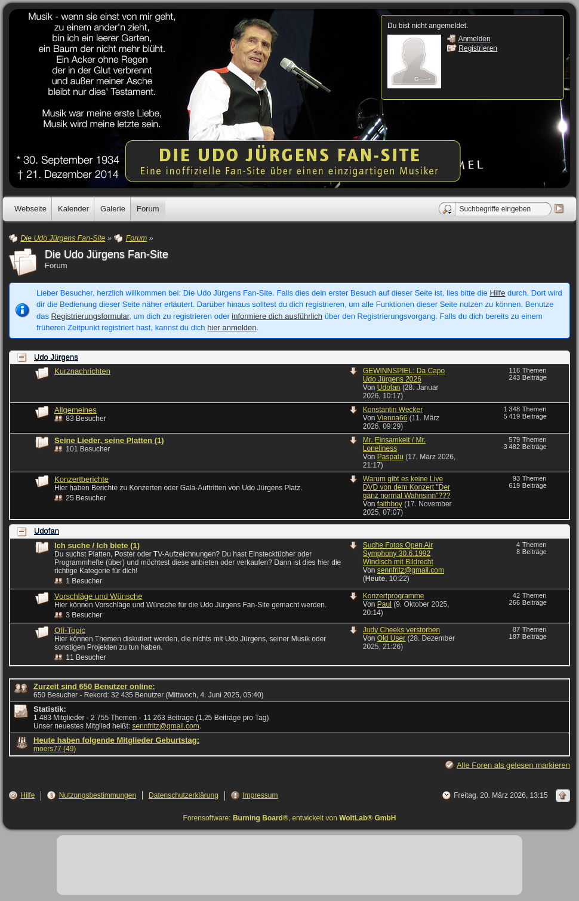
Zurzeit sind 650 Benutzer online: (94, 686)
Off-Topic (69, 630)
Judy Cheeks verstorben (401, 630)
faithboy (389, 504)
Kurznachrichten (82, 371)
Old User (391, 638)
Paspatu (390, 457)
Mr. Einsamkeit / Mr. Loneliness (394, 444)
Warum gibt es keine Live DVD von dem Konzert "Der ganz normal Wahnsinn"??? (407, 487)
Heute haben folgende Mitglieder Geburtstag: (116, 740)
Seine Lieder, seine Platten (109, 440)
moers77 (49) (54, 749)
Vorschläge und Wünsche (98, 596)
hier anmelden (231, 327)
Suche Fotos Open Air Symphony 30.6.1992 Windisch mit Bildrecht (398, 553)
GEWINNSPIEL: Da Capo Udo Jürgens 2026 (404, 375)
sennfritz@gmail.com (410, 570)
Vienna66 (392, 418)
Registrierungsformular (90, 316)
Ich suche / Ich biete (97, 545)
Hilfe (497, 292)
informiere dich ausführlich (277, 316)
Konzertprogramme (393, 596)
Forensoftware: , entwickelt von (289, 818)
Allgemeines (75, 409)
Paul (384, 604)
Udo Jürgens (56, 357)
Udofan (389, 387)
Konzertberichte (81, 479)
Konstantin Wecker (393, 409)
